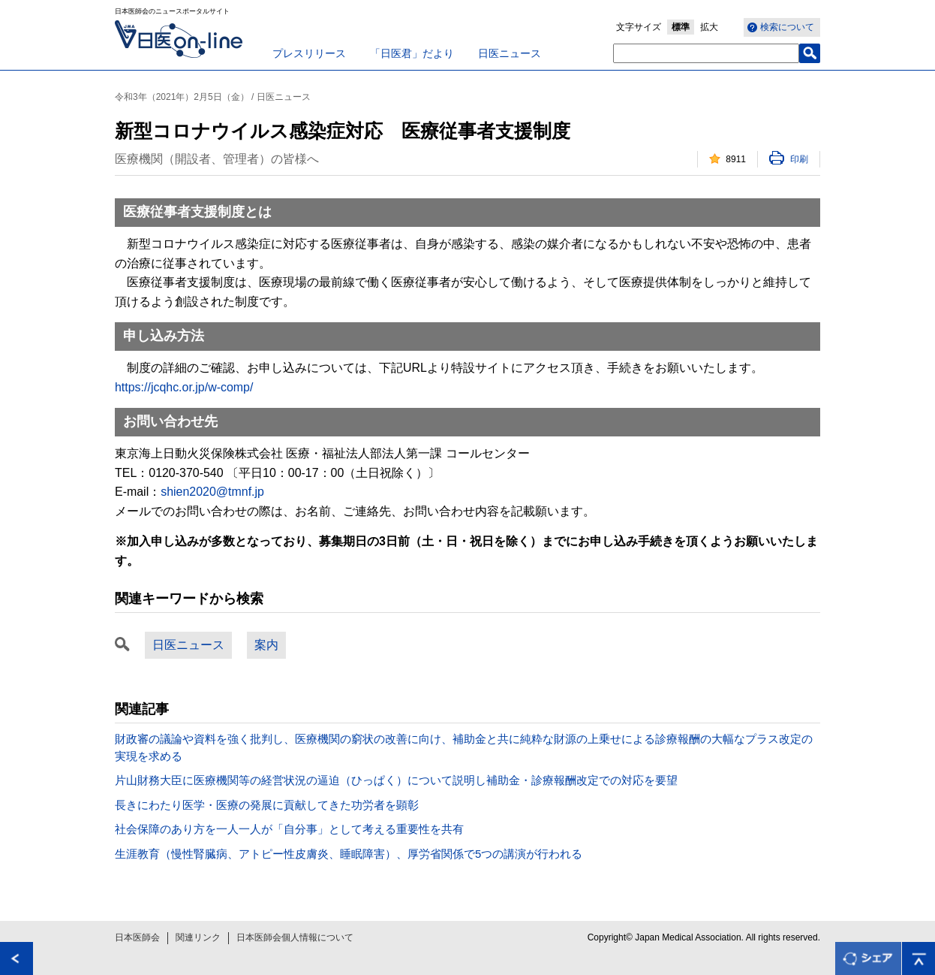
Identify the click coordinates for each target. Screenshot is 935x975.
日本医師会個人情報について (294, 937)
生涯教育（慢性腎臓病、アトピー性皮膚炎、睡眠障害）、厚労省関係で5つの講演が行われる (348, 853)
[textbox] (706, 53)
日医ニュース (509, 53)
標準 (681, 27)
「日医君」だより (412, 53)
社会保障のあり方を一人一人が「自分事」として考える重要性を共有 (289, 829)
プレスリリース (309, 53)
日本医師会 (137, 937)
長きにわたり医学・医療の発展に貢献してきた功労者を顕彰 (267, 804)
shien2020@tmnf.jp (212, 491)
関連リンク (198, 937)
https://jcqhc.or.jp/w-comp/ (184, 387)
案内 (266, 644)
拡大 (709, 27)
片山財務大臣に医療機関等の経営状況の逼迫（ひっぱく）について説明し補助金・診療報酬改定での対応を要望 (396, 780)
